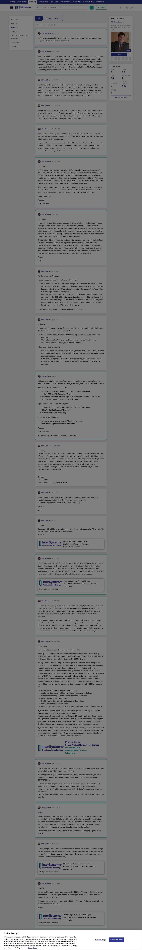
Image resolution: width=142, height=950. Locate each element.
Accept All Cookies (116, 941)
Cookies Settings (100, 941)
